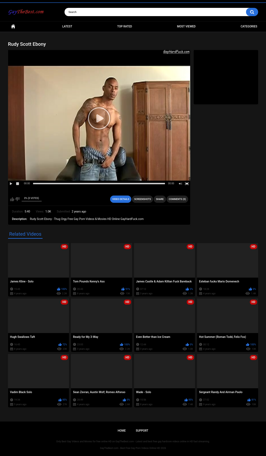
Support (142, 430)
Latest (67, 26)
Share (160, 199)
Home (13, 26)
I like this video (12, 199)
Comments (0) (177, 199)
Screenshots (142, 199)
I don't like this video (17, 199)
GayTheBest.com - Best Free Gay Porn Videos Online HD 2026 (133, 448)
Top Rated (124, 26)
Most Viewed (186, 26)
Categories (249, 26)
